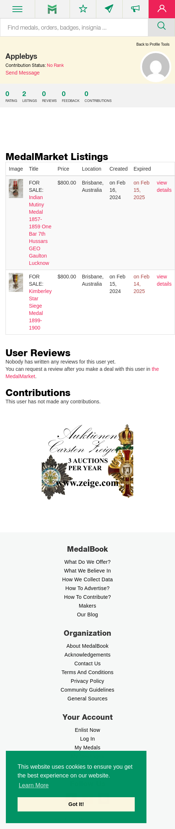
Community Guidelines (88, 690)
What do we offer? (87, 562)
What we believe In (87, 571)
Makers (87, 606)
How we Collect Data (87, 579)
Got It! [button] (76, 804)
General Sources (87, 698)
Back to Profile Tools (153, 44)
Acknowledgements (87, 655)
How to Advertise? (88, 588)
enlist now (87, 730)
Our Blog (87, 614)
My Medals (87, 747)
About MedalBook (87, 646)
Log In (87, 739)
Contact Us (87, 663)
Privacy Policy (87, 681)
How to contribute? (87, 597)
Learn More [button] (34, 785)
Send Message (22, 73)
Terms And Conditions (87, 672)
